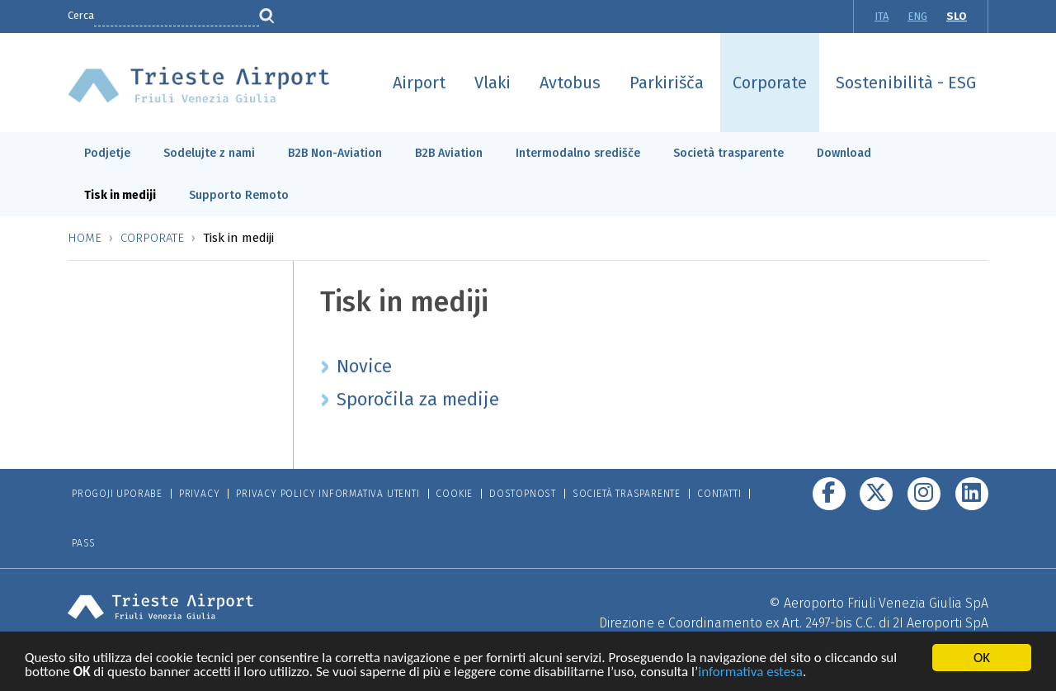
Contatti (719, 493)
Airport (419, 82)
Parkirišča (666, 82)
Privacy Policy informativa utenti (327, 493)
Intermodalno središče (578, 153)
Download (844, 153)
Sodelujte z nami (209, 153)
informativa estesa (750, 674)
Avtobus (570, 82)
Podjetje (107, 153)
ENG (917, 16)
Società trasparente (728, 153)
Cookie (454, 493)
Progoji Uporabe (117, 493)
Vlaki (492, 82)
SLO (956, 16)
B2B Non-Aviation (335, 153)
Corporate (770, 82)
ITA (881, 16)
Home (84, 237)
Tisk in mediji (120, 195)
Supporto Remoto (239, 195)
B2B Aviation (449, 153)
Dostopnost (522, 493)
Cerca (81, 15)
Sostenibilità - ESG (906, 82)
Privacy (199, 493)
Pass (84, 543)
